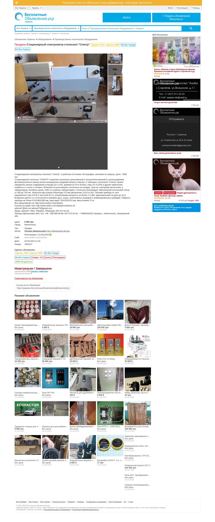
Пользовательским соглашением (57, 510)
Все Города (33, 502)
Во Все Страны (22, 49)
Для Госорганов (115, 502)
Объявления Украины (25, 39)
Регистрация (182, 8)
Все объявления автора (58, 231)
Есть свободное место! (164, 205)
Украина (36, 8)
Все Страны (45, 502)
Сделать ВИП (113, 45)
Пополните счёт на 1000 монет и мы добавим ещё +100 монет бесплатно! (107, 2)
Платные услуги (58, 502)
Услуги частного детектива (165, 102)
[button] (58, 167)
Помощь (80, 502)
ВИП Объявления (160, 35)
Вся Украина (22, 8)
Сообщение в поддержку (96, 502)
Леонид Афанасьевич (36, 231)
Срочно (47, 257)
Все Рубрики (21, 502)
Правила (71, 502)
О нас (130, 502)
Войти (170, 8)
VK (125, 502)
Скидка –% (37, 257)
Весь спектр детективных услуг (167, 153)
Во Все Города (128, 45)
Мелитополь (30, 224)
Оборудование (45, 39)
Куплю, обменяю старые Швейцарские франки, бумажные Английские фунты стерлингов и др (174, 70)
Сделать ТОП (98, 45)
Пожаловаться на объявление (29, 278)
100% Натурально (23, 262)
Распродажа (59, 257)
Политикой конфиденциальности (85, 510)
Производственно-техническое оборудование (76, 39)
